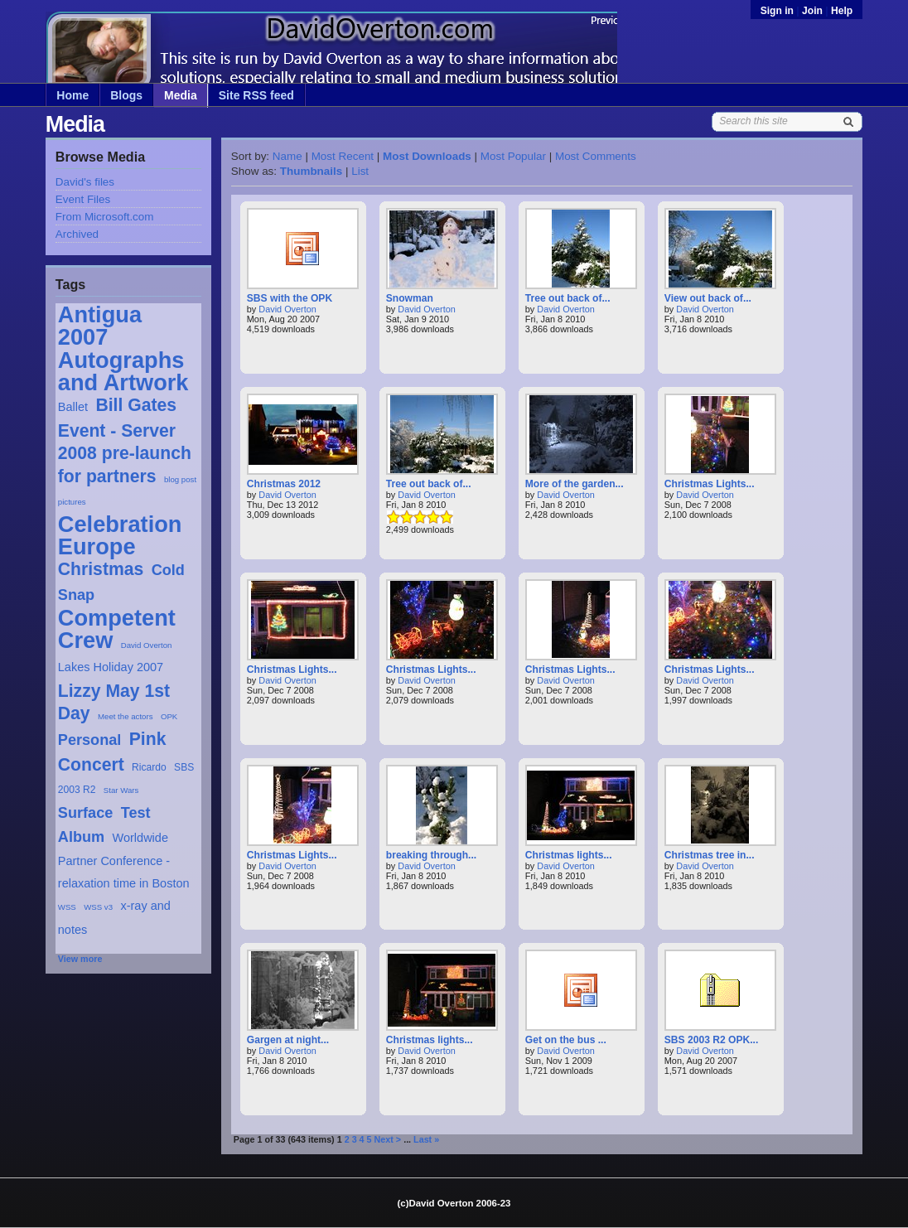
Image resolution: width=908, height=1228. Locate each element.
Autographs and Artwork (123, 371)
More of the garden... (574, 484)
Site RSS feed (256, 95)
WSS (67, 906)
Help (841, 11)
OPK (169, 716)
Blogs (126, 95)
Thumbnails (311, 171)
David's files (85, 182)
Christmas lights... (568, 855)
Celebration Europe (120, 535)
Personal (90, 740)
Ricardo (149, 767)
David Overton (146, 645)
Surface (86, 813)
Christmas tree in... (709, 855)
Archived (77, 234)
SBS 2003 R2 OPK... (711, 1040)
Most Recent (343, 156)
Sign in (779, 11)
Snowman (409, 298)
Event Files (83, 199)
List (360, 171)
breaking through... (431, 855)
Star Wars (121, 790)
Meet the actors (125, 716)
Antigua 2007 (100, 326)
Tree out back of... (568, 298)
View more (80, 959)
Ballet (73, 406)
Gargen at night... (288, 1040)
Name (287, 156)
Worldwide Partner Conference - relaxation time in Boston (124, 860)
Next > (388, 1139)
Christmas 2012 (284, 484)
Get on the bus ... (565, 1040)
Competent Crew (117, 629)
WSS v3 (98, 906)
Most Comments (595, 156)
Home (72, 95)
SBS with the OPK (289, 298)
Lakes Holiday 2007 (110, 667)
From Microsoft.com (105, 216)
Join (812, 11)
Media (180, 95)
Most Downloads (427, 156)
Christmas (100, 568)
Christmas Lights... (709, 484)
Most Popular (513, 156)
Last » (426, 1139)
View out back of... (707, 298)
